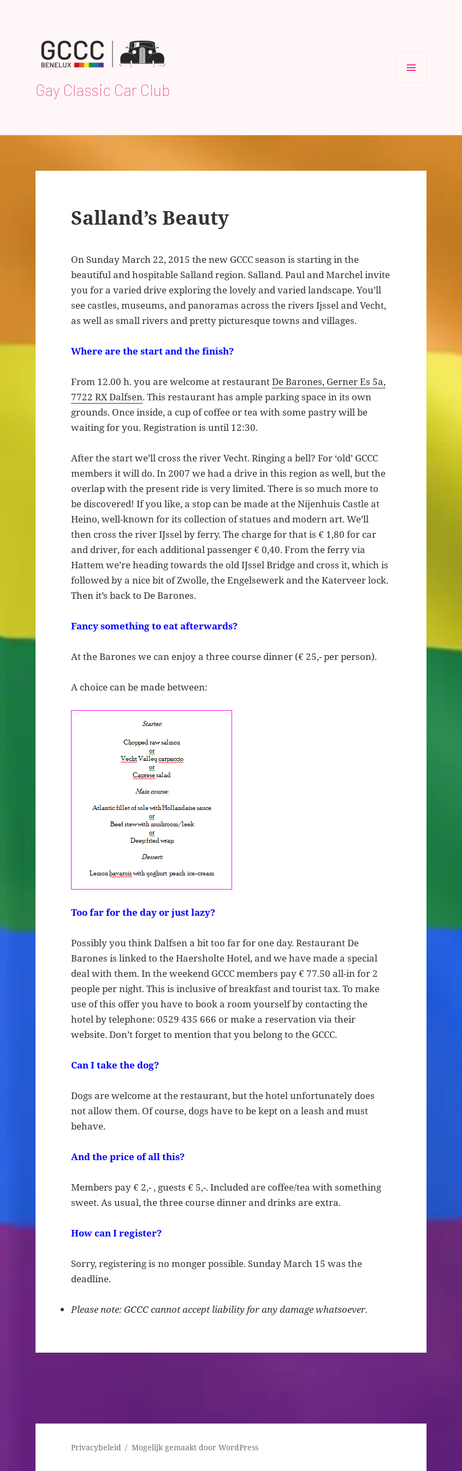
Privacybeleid (96, 1447)
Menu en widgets (411, 82)
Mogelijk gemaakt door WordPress (195, 1447)
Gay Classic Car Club (102, 89)
